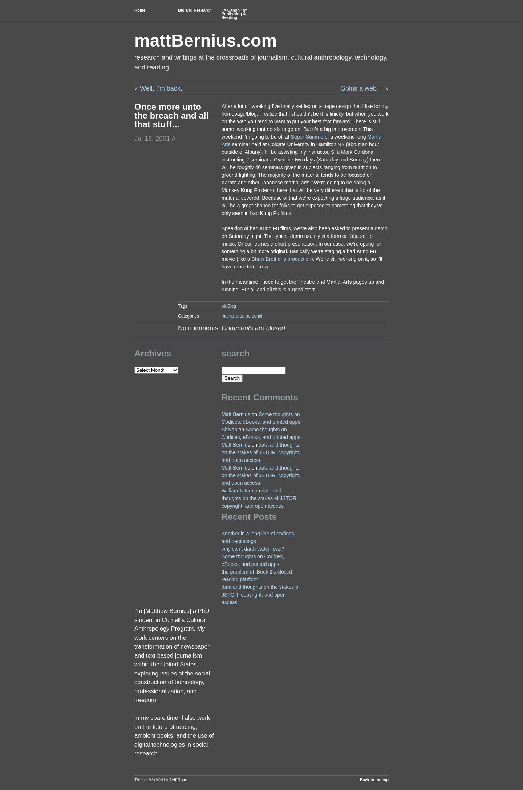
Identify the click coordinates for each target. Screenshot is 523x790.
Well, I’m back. (161, 88)
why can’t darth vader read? (253, 549)
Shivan (229, 429)
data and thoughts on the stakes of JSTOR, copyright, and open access (261, 452)
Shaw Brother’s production (281, 259)
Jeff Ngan (178, 780)
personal (254, 316)
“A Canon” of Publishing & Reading (234, 14)
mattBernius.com (205, 40)
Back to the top (374, 780)
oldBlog (229, 306)
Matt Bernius (236, 414)
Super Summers (309, 137)
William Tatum (237, 491)
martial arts (232, 316)
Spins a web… (362, 88)
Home (140, 10)
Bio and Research (195, 10)
